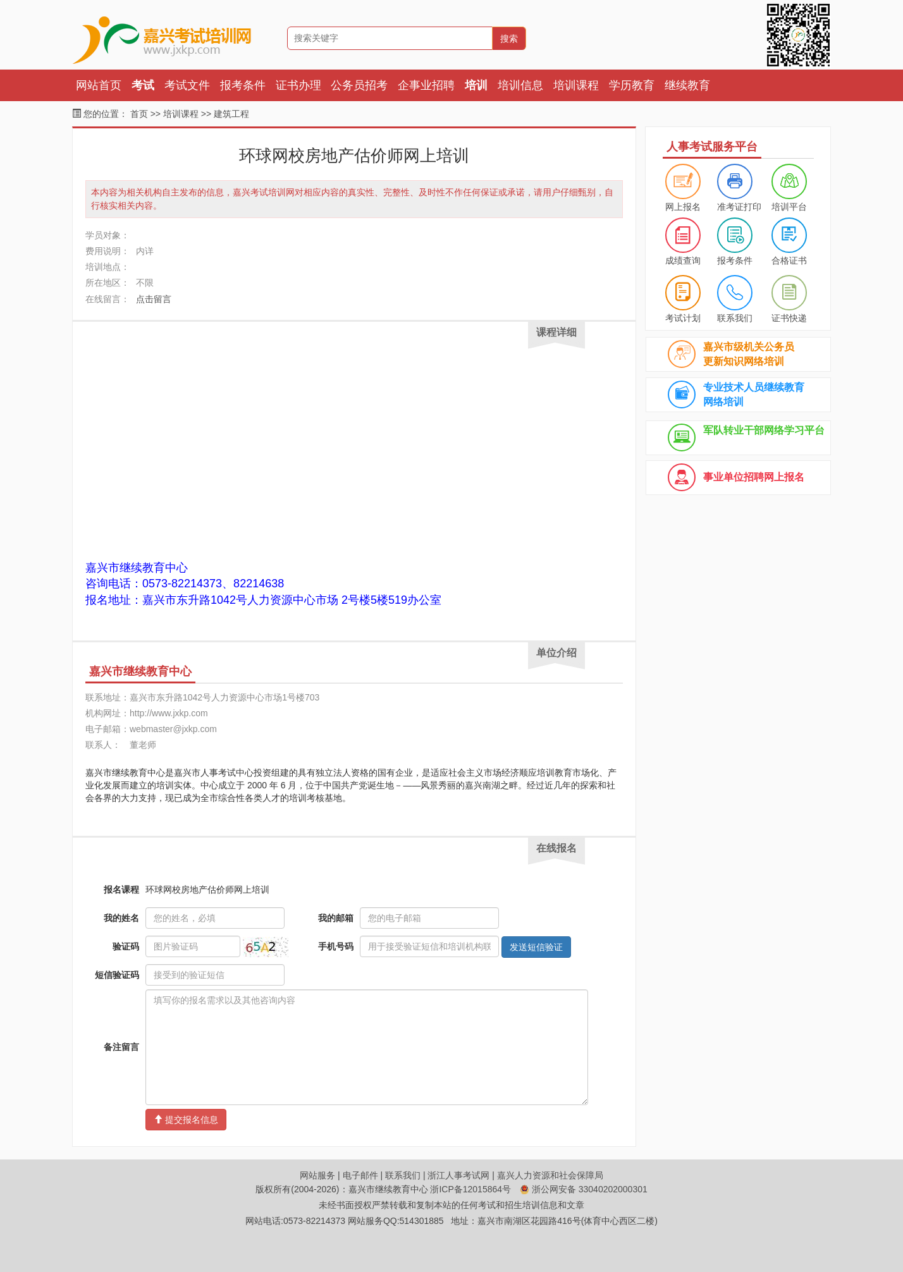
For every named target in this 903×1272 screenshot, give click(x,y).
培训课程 (576, 85)
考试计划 (683, 318)
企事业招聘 (426, 85)
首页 (139, 114)
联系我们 (734, 318)
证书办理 (298, 85)
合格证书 (789, 260)
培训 (476, 85)
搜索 (509, 39)
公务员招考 (359, 85)
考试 (143, 85)
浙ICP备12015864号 (470, 1189)
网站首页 (98, 85)
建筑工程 (231, 114)
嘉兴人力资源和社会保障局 (550, 1175)
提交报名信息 (186, 1120)
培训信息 (520, 85)
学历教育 (631, 85)
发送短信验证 (536, 947)
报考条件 (243, 85)
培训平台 (789, 207)
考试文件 (187, 85)
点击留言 (153, 299)
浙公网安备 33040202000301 (584, 1189)
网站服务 (317, 1175)
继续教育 (687, 85)
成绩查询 (683, 260)
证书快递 (789, 318)
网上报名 (683, 207)
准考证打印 (739, 207)
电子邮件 (360, 1175)
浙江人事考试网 (458, 1175)
